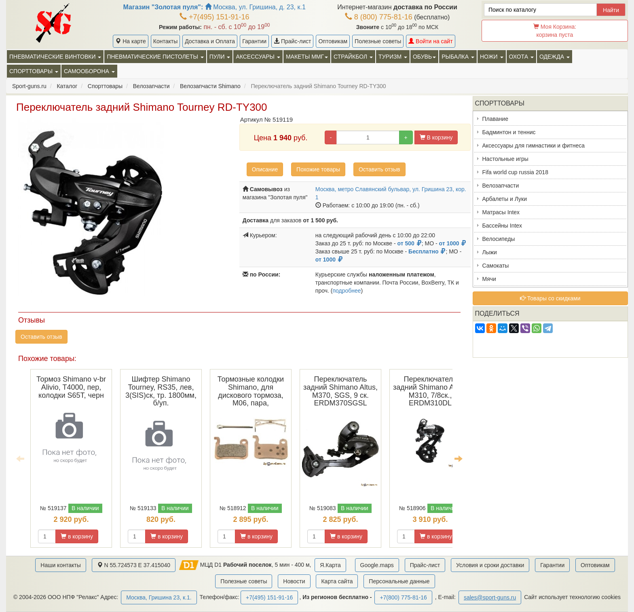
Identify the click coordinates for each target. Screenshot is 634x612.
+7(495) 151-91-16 (214, 17)
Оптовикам (332, 41)
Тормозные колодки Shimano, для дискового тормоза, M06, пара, (251, 391)
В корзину (436, 137)
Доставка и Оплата (210, 41)
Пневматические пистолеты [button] (155, 56)
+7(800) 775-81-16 (403, 597)
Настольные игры (505, 159)
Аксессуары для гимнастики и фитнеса (533, 145)
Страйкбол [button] (353, 56)
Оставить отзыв (379, 169)
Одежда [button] (554, 56)
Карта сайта (337, 581)
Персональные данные (399, 581)
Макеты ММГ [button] (307, 56)
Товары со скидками (550, 298)
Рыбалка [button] (458, 56)
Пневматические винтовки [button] (55, 56)
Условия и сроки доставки (490, 565)
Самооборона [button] (89, 71)
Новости (294, 581)
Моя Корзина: (554, 30)
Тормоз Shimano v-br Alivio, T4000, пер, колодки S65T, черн (71, 387)
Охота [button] (521, 56)
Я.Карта (330, 565)
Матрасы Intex (501, 212)
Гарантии (254, 41)
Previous (20, 458)
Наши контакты (60, 565)
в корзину (77, 536)
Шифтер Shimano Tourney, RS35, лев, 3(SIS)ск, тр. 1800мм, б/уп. (161, 391)
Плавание (495, 119)
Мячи (489, 279)
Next (458, 458)
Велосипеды (498, 239)
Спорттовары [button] (33, 71)
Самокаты (495, 265)
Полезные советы (378, 41)
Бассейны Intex (502, 225)
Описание (265, 169)
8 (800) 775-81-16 (378, 17)
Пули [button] (219, 56)
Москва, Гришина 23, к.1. (158, 597)
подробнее (346, 290)
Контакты (165, 41)
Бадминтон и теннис (509, 132)
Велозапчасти (500, 185)
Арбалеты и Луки (504, 199)
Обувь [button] (424, 56)
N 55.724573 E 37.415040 (133, 565)
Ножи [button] (491, 56)
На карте (130, 41)
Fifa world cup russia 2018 (515, 172)
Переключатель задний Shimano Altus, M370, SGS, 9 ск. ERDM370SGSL (340, 391)
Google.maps (377, 565)
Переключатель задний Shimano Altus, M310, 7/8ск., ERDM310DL (430, 391)
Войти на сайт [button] (430, 41)
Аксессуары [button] (258, 56)
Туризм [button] (392, 56)
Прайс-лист (292, 41)
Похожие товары (318, 169)
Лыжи (489, 252)
